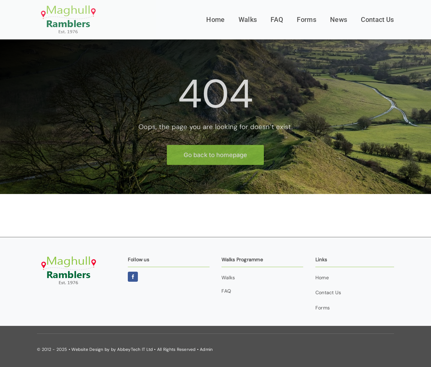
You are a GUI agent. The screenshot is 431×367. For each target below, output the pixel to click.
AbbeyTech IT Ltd (135, 349)
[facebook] (133, 277)
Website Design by (90, 349)
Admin (206, 349)
